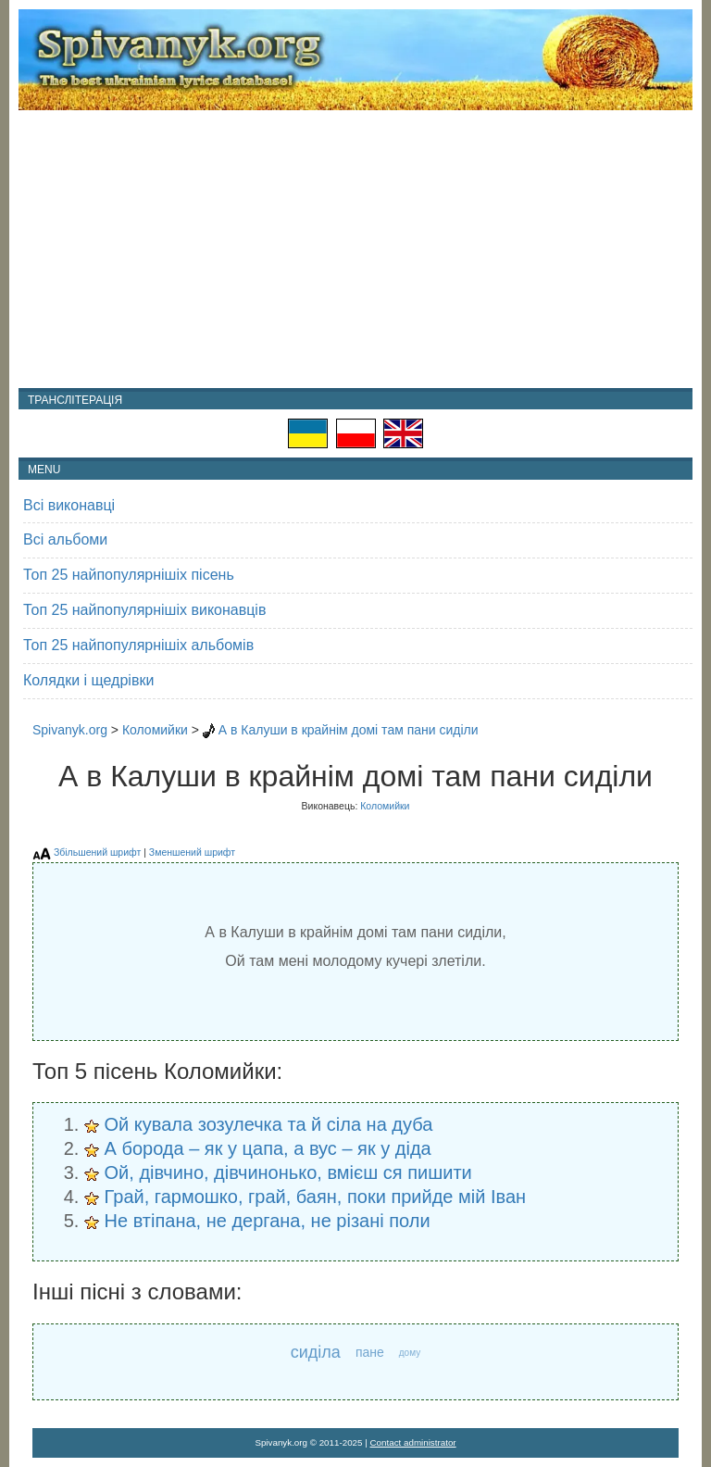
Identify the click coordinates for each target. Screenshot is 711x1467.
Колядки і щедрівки (88, 680)
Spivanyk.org (69, 729)
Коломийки (155, 729)
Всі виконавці (69, 505)
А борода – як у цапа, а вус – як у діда (268, 1148)
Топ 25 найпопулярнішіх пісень (128, 575)
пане (370, 1352)
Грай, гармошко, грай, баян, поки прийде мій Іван (316, 1196)
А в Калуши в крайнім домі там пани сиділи (348, 729)
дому (409, 1353)
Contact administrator (413, 1442)
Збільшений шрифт (97, 852)
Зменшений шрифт (192, 852)
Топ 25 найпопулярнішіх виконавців (144, 610)
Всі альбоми (65, 539)
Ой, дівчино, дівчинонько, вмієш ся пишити (288, 1172)
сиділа (316, 1352)
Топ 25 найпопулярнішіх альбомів (138, 645)
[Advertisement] (355, 249)
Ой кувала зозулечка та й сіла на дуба (269, 1124)
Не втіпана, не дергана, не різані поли (267, 1220)
